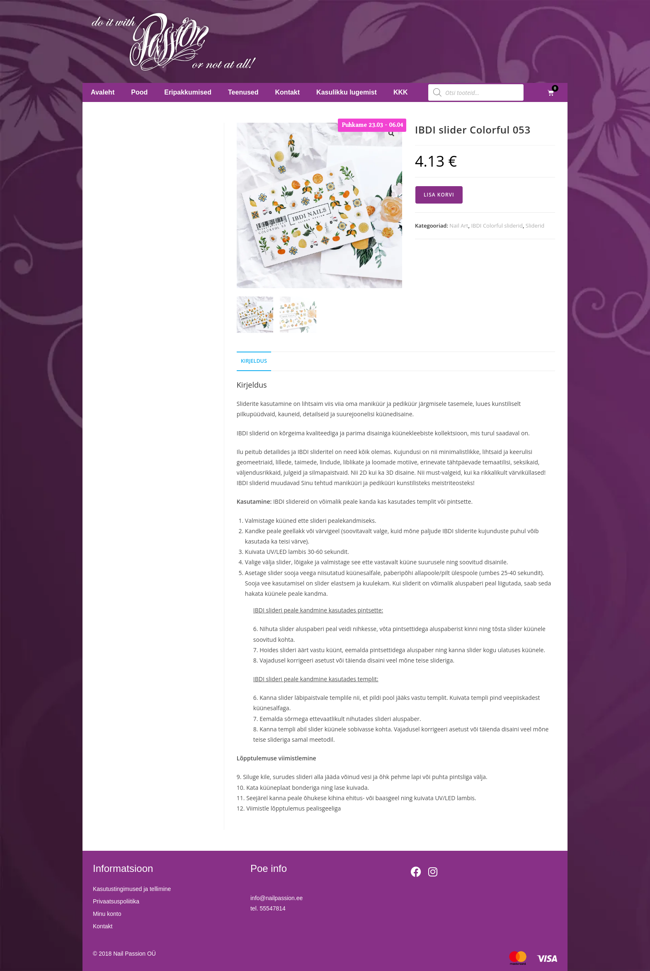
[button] (391, 133)
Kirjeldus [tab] (254, 360)
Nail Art (458, 225)
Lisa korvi (439, 194)
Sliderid (535, 225)
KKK (400, 92)
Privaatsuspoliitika (116, 901)
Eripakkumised (187, 92)
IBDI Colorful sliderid (496, 225)
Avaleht (102, 92)
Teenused (243, 92)
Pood (139, 92)
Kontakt (287, 92)
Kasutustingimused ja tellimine (132, 889)
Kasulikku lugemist (346, 92)
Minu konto (107, 913)
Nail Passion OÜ (134, 953)
